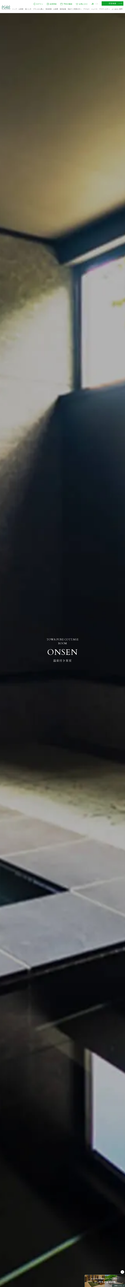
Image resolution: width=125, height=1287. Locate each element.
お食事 (55, 9)
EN (97, 4)
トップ (14, 9)
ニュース (94, 9)
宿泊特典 (49, 9)
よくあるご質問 (117, 9)
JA (92, 4)
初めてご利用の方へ (75, 9)
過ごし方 (28, 9)
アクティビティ (104, 9)
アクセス (86, 9)
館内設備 (63, 9)
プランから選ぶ (38, 9)
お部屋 (21, 9)
